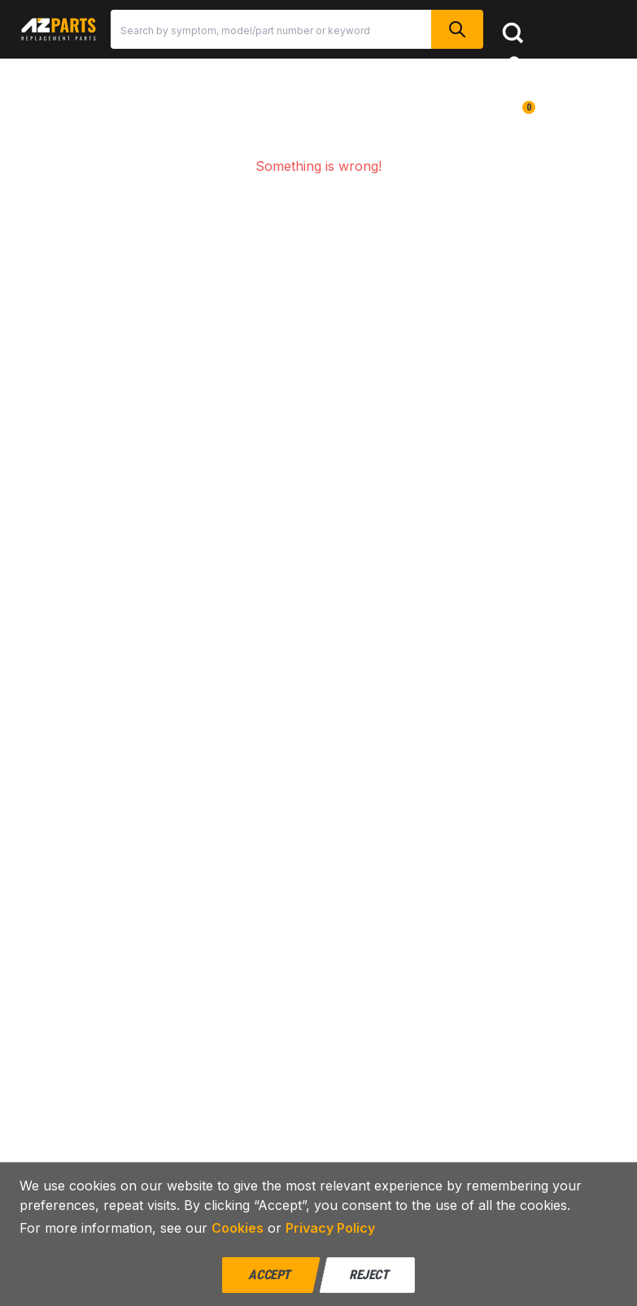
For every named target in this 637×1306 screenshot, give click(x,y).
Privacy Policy (330, 1228)
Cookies (238, 1228)
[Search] (271, 29)
